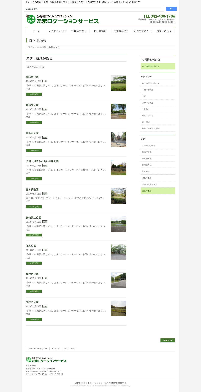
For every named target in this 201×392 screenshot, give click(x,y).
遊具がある (147, 191)
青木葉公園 (32, 189)
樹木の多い (147, 165)
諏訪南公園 (32, 77)
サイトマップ (70, 349)
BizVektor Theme (100, 386)
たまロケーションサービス (97, 383)
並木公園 (31, 245)
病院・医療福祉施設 (150, 128)
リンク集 (56, 349)
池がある (146, 171)
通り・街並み (147, 116)
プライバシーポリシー (37, 349)
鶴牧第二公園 (33, 217)
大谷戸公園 (32, 302)
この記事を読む (33, 94)
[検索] (94, 9)
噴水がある (147, 158)
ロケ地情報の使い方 (150, 66)
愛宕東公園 (32, 105)
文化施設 (146, 109)
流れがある (147, 178)
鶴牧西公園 (32, 274)
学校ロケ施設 (147, 90)
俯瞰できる (147, 152)
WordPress (86, 386)
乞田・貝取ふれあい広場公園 (42, 161)
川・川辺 (146, 122)
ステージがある (148, 145)
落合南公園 (32, 133)
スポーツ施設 (147, 103)
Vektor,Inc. (115, 386)
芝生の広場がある (149, 184)
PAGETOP (168, 340)
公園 (45, 81)
